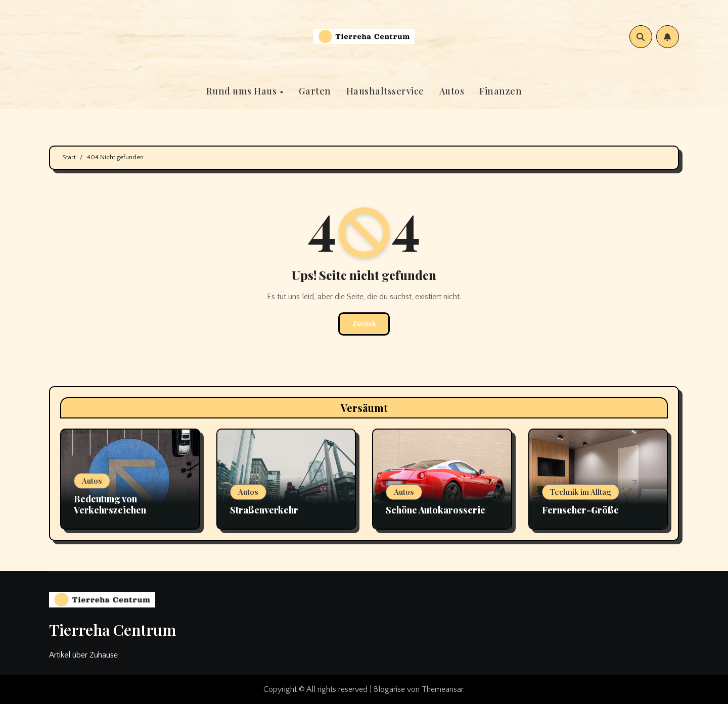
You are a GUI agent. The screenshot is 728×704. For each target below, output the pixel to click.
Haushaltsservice (385, 91)
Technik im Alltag (580, 492)
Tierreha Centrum (112, 630)
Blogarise (389, 689)
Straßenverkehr (264, 510)
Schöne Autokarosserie (435, 510)
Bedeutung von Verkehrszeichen (110, 504)
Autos (452, 91)
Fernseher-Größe (580, 510)
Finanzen (500, 91)
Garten (315, 91)
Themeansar (442, 689)
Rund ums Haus (242, 91)
